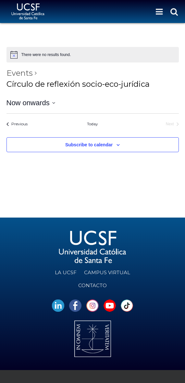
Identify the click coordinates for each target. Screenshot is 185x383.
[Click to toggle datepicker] (30, 102)
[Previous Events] (17, 124)
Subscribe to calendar (89, 144)
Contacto (92, 285)
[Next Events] (172, 124)
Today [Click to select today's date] (92, 123)
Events (19, 73)
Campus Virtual (107, 272)
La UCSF (66, 272)
